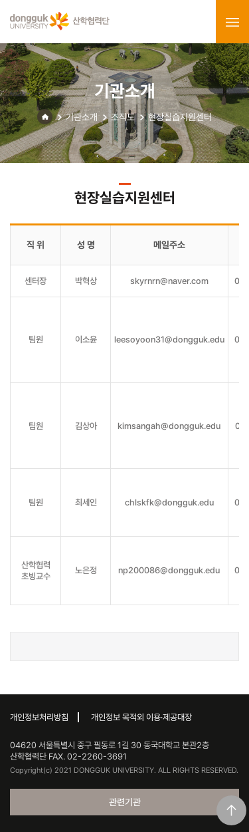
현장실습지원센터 (180, 117)
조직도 (123, 117)
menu (232, 22)
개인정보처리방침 (39, 717)
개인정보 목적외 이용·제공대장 (141, 717)
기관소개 (82, 117)
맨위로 (231, 810)
